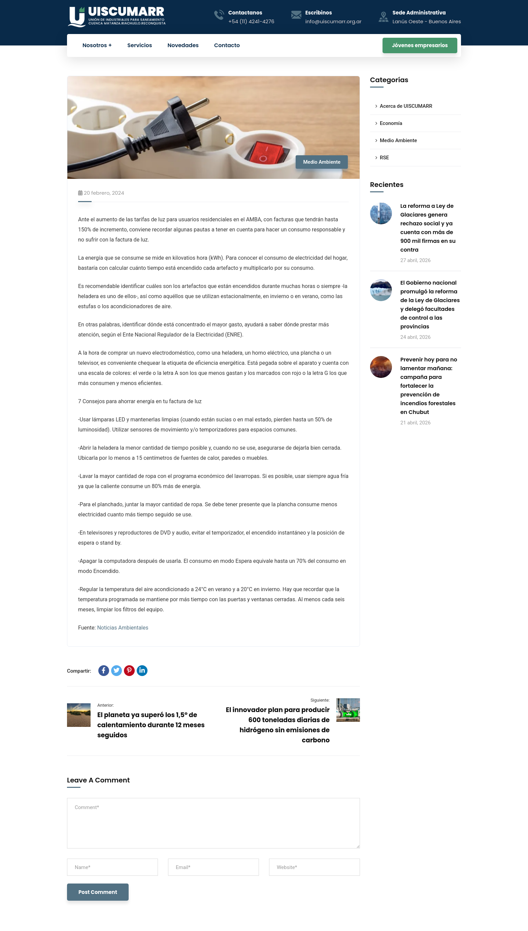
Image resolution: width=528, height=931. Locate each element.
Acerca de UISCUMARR (406, 106)
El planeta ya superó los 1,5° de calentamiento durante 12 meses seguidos (151, 725)
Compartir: (79, 671)
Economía (391, 123)
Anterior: (105, 705)
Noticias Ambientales (122, 627)
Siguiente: (320, 700)
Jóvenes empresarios (420, 45)
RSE (384, 158)
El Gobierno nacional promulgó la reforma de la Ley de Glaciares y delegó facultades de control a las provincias (430, 304)
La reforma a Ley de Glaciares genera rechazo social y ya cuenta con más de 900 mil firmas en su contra (428, 228)
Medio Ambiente (321, 162)
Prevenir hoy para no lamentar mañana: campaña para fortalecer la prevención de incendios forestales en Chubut (428, 386)
